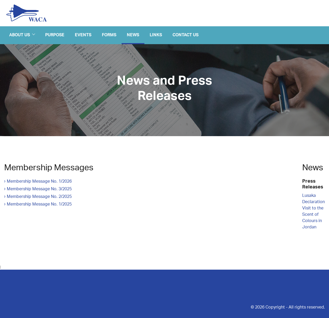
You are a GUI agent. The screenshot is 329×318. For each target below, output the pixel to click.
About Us (22, 35)
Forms (109, 34)
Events (83, 34)
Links (156, 34)
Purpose (54, 34)
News (133, 34)
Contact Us (186, 34)
